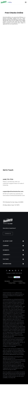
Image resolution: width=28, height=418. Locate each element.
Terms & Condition (18, 281)
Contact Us (8, 233)
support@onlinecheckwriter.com (13, 191)
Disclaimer (7, 281)
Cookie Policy (22, 283)
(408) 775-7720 (8, 179)
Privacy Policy (12, 283)
